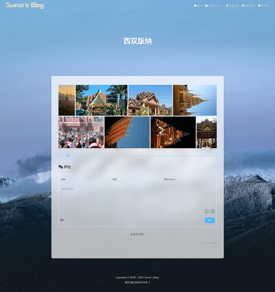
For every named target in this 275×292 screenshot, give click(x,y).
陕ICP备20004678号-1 (137, 282)
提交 (210, 222)
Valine (214, 245)
